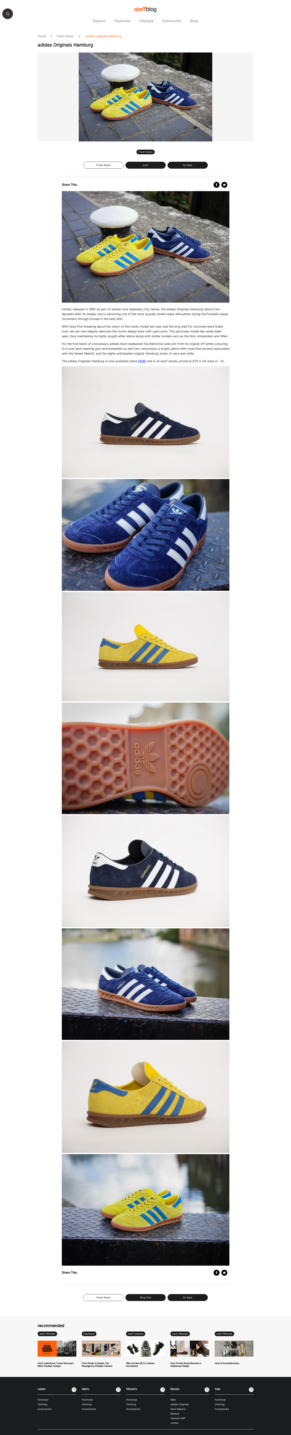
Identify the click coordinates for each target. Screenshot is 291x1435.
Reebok (175, 1413)
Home (42, 36)
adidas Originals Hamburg (103, 36)
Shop (194, 21)
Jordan (175, 1423)
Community (171, 21)
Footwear (89, 1333)
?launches (122, 21)
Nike (173, 1399)
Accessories (45, 1409)
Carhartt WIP (178, 1418)
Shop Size (145, 1297)
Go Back (187, 165)
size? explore (135, 1333)
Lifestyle (146, 21)
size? (146, 165)
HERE (142, 361)
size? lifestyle (47, 1333)
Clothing (42, 1404)
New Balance (178, 1409)
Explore (99, 21)
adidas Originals (180, 1404)
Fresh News (65, 36)
